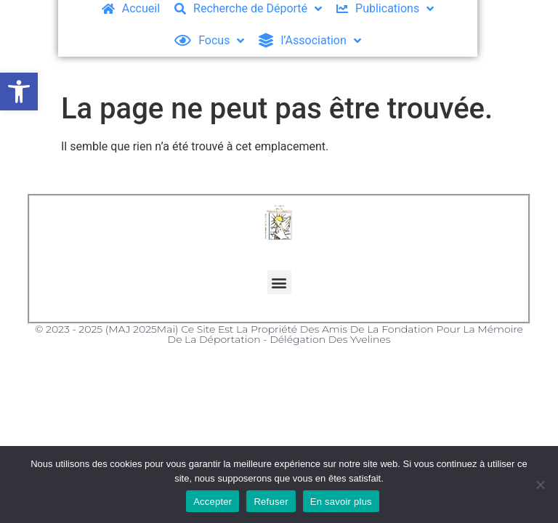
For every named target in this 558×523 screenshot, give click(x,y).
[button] (19, 91)
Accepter (212, 501)
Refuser (271, 501)
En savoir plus (341, 501)
